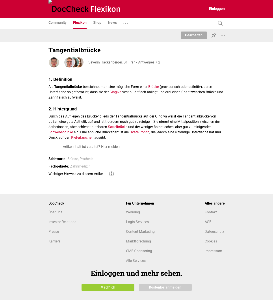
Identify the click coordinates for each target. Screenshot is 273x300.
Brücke (153, 87)
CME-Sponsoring (139, 251)
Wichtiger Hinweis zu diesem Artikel (76, 174)
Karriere (54, 241)
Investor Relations (62, 222)
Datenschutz (214, 231)
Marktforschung (138, 241)
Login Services (137, 222)
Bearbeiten (193, 35)
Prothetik (86, 159)
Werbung (133, 212)
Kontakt (211, 212)
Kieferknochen (82, 137)
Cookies (211, 241)
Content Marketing (140, 231)
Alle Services (136, 261)
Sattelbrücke (117, 127)
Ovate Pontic (139, 132)
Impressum (213, 251)
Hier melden (110, 147)
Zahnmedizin (80, 166)
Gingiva (115, 92)
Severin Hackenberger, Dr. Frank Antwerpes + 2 (124, 62)
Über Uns (55, 212)
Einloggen (217, 9)
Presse (53, 231)
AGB (208, 222)
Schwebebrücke (60, 132)
